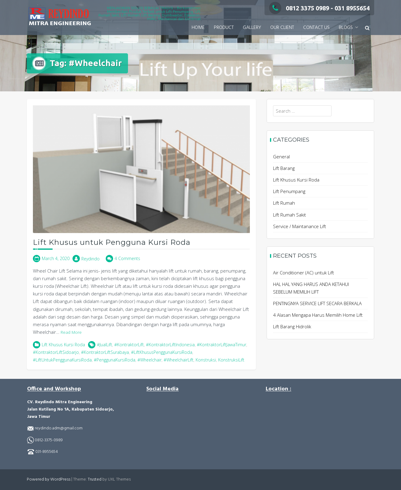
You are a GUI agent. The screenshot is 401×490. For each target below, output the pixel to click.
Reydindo (90, 259)
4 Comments (127, 258)
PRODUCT (224, 28)
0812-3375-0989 (49, 440)
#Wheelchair (149, 360)
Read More (71, 332)
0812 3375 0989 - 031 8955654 (319, 8)
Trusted (94, 479)
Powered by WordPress (48, 479)
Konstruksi (206, 360)
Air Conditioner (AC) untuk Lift (303, 273)
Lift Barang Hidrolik (292, 326)
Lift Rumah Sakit (289, 215)
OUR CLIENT (282, 28)
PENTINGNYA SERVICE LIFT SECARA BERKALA (317, 303)
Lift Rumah (284, 203)
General (281, 156)
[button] (367, 28)
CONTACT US (316, 28)
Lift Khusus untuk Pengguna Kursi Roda (111, 242)
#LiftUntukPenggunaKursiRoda (62, 360)
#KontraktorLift (129, 344)
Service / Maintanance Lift (299, 226)
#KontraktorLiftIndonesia (170, 344)
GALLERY (252, 28)
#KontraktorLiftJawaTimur (221, 344)
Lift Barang (284, 168)
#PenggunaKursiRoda (114, 360)
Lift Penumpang (289, 191)
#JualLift (104, 344)
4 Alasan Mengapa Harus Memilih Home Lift (318, 315)
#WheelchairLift (178, 360)
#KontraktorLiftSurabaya (105, 352)
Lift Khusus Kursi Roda (63, 344)
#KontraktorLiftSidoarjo (56, 352)
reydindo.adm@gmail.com (58, 428)
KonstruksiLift (231, 360)
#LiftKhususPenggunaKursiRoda (161, 352)
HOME (198, 28)
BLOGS (346, 28)
